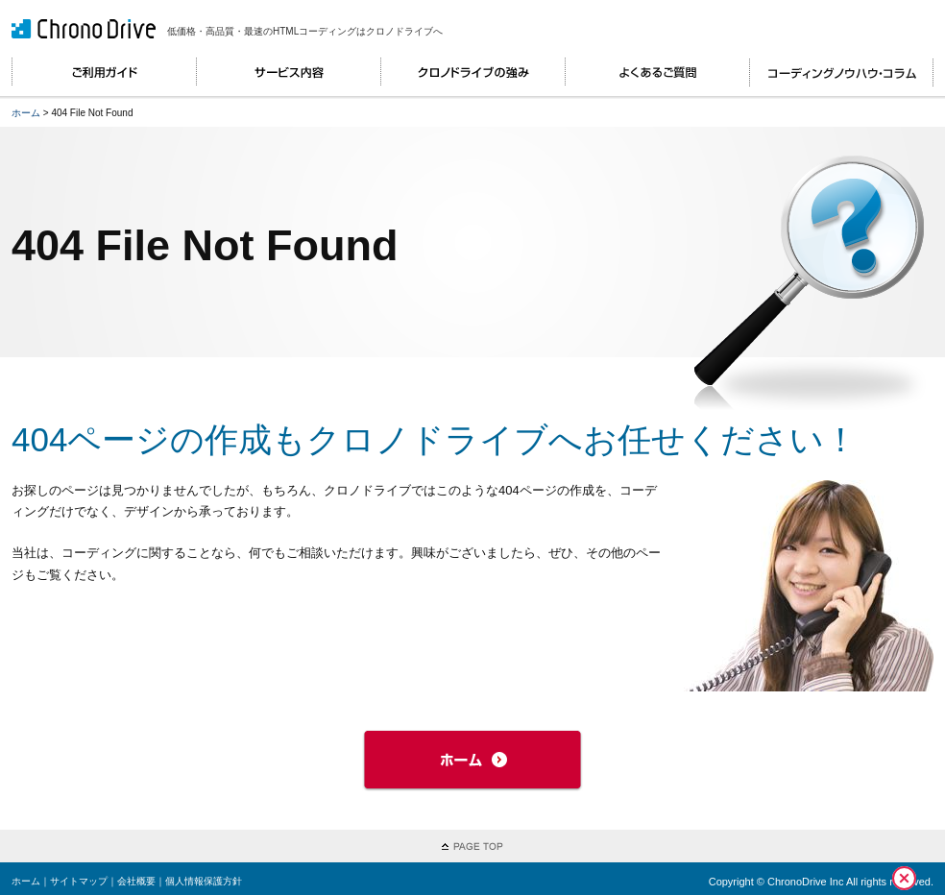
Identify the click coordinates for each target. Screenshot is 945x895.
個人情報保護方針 (203, 881)
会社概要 (136, 881)
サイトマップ (79, 881)
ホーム (26, 113)
